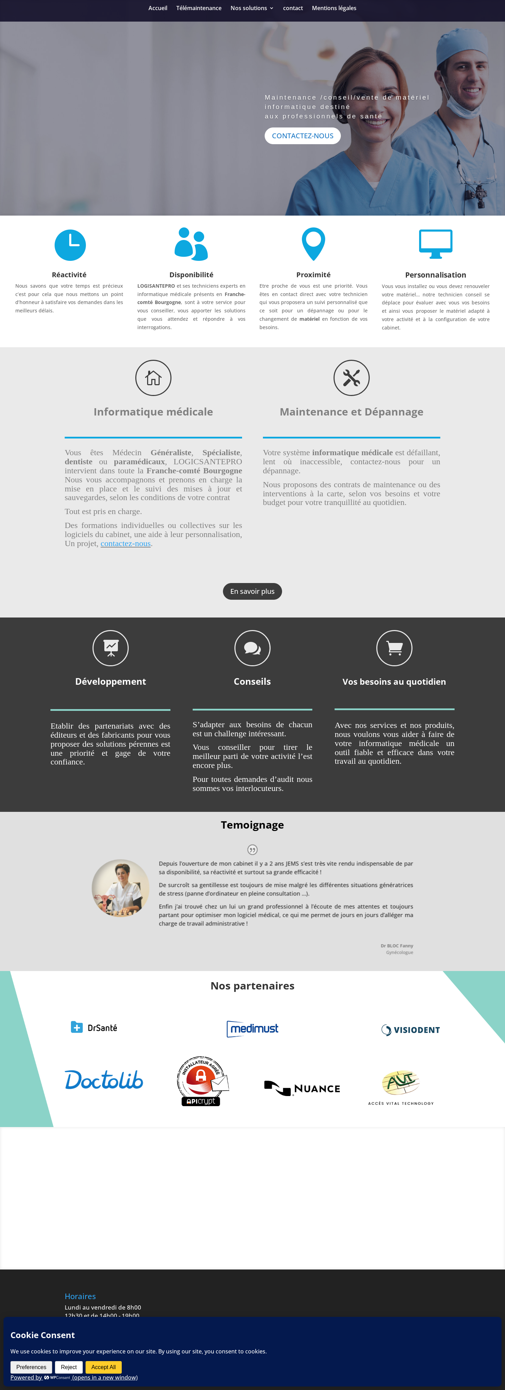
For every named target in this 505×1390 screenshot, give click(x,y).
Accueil (158, 9)
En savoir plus (252, 591)
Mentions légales (334, 9)
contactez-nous (126, 543)
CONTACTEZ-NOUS (303, 152)
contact (293, 9)
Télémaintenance (199, 9)
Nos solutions (249, 9)
